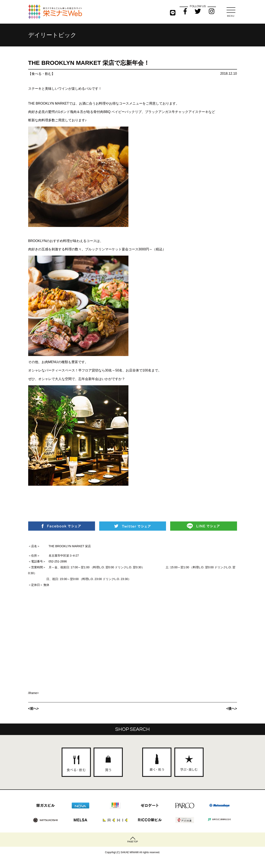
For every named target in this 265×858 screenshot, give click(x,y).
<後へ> (231, 708)
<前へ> (33, 708)
